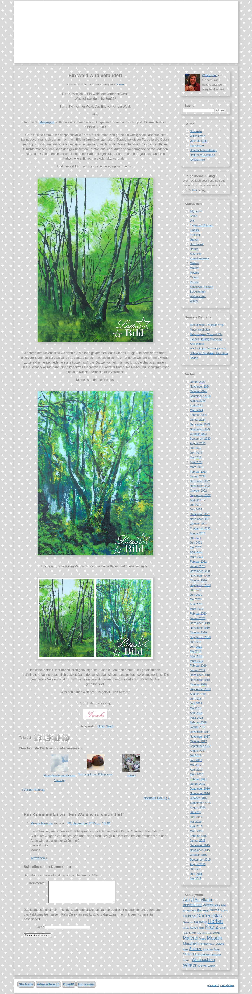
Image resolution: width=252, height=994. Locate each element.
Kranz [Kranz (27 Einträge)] (211, 927)
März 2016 (196, 831)
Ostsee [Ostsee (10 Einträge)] (220, 943)
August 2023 (198, 443)
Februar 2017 (198, 779)
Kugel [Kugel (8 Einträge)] (185, 933)
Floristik (195, 230)
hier (194, 190)
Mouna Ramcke (42, 823)
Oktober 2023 (198, 433)
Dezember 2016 (200, 788)
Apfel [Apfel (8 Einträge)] (223, 905)
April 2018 (196, 712)
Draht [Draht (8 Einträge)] (225, 911)
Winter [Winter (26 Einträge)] (190, 965)
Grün (100, 726)
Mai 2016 (195, 821)
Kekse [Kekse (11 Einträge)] (194, 927)
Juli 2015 (195, 869)
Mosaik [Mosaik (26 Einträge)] (214, 938)
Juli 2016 (195, 812)
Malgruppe (46, 122)
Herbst (194, 249)
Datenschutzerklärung (203, 150)
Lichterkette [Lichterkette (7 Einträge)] (207, 933)
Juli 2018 (195, 698)
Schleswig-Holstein (202, 286)
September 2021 (200, 528)
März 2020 (196, 608)
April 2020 (196, 604)
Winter (194, 301)
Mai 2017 (195, 764)
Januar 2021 (197, 566)
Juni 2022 (196, 509)
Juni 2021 (196, 542)
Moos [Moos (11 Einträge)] (202, 938)
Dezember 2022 (200, 481)
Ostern (194, 277)
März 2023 (196, 466)
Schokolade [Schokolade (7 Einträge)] (208, 949)
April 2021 (196, 552)
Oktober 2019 (198, 632)
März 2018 (196, 717)
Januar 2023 (197, 476)
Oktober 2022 (198, 490)
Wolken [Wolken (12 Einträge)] (203, 965)
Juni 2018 (196, 703)
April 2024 (196, 405)
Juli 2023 (195, 448)
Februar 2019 (198, 665)
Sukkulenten (197, 291)
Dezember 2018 (200, 675)
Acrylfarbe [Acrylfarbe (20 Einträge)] (204, 899)
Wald (109, 726)
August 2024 (198, 400)
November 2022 (200, 485)
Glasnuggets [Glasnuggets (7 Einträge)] (188, 922)
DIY (192, 220)
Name (40, 931)
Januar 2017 (197, 783)
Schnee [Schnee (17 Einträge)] (195, 949)
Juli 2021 (195, 537)
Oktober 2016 (198, 798)
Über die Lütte (199, 140)
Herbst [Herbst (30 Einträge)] (215, 921)
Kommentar (38, 883)
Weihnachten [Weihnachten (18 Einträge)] (203, 959)
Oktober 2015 (198, 854)
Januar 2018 (197, 727)
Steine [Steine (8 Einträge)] (217, 949)
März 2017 (196, 774)
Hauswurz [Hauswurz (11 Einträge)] (200, 921)
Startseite (196, 131)
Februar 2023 (198, 471)
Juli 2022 (195, 504)
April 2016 (196, 826)
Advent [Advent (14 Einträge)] (208, 905)
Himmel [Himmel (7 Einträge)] (186, 928)
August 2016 (198, 807)
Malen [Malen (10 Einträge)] (216, 932)
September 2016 (200, 802)
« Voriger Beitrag (32, 789)
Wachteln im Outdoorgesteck (208, 348)
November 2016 (200, 793)
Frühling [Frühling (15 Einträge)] (189, 916)
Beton (193, 215)
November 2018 (200, 679)
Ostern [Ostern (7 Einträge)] (212, 944)
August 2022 (198, 500)
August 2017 (198, 750)
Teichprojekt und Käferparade (95, 774)
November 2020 (200, 575)
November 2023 (200, 429)
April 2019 (196, 656)
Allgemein (196, 211)
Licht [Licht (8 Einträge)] (199, 933)
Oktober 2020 (198, 580)
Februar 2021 (198, 561)
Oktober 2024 (198, 391)
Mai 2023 (195, 457)
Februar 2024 (198, 414)
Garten (194, 239)
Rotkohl (131, 775)
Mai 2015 (195, 878)
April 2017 (196, 769)
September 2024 (200, 396)
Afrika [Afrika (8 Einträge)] (217, 905)
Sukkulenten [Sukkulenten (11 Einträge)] (202, 954)
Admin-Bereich (48, 984)
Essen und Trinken (201, 225)
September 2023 (200, 438)
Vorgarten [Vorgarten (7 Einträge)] (187, 960)
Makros (194, 263)
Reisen (194, 282)
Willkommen (209, 75)
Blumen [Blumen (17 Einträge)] (215, 910)
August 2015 (198, 864)
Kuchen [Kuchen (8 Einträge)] (222, 928)
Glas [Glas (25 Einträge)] (217, 915)
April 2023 (196, 462)
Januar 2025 (197, 381)
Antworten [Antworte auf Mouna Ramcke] (39, 858)
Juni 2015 (196, 873)
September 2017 (200, 746)
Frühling (195, 234)
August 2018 (198, 694)
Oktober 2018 (198, 684)
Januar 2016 (197, 840)
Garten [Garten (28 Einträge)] (204, 915)
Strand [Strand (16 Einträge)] (188, 954)
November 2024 (200, 386)
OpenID (68, 984)
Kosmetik (195, 253)
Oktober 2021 (198, 523)
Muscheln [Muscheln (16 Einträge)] (191, 943)
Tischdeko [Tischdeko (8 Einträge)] (216, 955)
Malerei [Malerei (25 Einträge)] (190, 938)
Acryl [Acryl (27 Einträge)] (188, 899)
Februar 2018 (198, 722)
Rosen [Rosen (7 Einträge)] (185, 949)
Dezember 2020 (200, 571)
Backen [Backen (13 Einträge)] (202, 910)
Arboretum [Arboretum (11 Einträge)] (189, 910)
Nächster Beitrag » (157, 798)
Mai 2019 (195, 651)
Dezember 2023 (200, 424)
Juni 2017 (196, 760)
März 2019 (196, 660)
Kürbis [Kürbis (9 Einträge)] (192, 932)
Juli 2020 (195, 589)
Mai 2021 (195, 547)
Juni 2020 (196, 594)
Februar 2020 (198, 613)
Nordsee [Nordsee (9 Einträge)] (204, 943)
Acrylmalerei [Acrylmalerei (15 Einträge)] (192, 905)
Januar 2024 (197, 419)
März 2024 (196, 410)
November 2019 (200, 627)
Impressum (197, 145)
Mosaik (194, 272)
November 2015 (200, 850)
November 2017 (200, 736)
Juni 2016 (196, 816)
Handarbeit (197, 244)
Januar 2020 (197, 618)
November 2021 (200, 518)
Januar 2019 (197, 670)
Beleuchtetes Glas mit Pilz (206, 334)
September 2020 (200, 585)
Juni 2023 (196, 452)
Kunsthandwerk (199, 258)
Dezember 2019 (200, 623)
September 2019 (200, 637)
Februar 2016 (198, 835)
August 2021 (198, 533)
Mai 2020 (195, 599)
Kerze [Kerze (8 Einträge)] (201, 928)
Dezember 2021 (200, 514)
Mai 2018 (195, 708)
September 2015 (200, 859)
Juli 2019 (195, 641)
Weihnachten (198, 296)
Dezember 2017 (200, 731)
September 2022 (200, 495)
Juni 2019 (196, 646)
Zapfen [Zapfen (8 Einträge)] (211, 966)
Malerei (120, 84)
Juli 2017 (195, 755)
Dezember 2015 (200, 845)
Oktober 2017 (198, 741)
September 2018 (200, 689)
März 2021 (196, 556)
